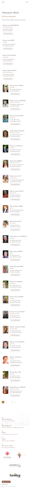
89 (12, 402)
